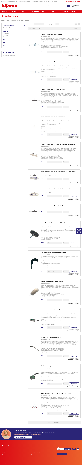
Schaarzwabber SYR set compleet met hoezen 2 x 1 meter (56, 393)
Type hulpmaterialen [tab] (8, 25)
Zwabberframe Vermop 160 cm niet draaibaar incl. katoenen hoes (58, 188)
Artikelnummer (44, 36)
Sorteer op (30, 24)
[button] (60, 55)
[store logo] (9, 6)
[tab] (12, 445)
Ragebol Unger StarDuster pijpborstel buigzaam (53, 252)
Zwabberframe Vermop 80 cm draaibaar (52, 61)
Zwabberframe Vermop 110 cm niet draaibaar (53, 89)
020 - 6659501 (36, 453)
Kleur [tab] (4, 42)
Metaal (7, 35)
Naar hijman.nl (62, 454)
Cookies (2, 463)
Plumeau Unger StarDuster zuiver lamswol (52, 281)
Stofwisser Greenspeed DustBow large (51, 337)
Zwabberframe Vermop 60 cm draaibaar (52, 34)
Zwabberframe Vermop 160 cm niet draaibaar (53, 116)
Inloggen (78, 1)
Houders (7, 28)
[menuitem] (4, 11)
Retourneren (5, 451)
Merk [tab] (4, 45)
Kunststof (8, 33)
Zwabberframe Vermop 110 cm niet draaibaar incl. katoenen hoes (58, 144)
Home (2, 20)
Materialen (7, 20)
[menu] (41, 11)
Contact (4, 454)
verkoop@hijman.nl (36, 454)
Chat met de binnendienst (21, 437)
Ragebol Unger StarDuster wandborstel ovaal (53, 223)
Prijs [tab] (4, 39)
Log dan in (77, 54)
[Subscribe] (67, 449)
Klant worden (74, 52)
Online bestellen (6, 447)
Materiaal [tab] (5, 31)
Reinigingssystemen (15, 20)
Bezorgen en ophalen (7, 449)
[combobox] (55, 6)
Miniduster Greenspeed (47, 366)
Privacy (6, 463)
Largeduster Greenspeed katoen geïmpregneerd (53, 310)
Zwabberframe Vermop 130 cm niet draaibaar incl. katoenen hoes (58, 171)
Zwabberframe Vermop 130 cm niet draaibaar (53, 206)
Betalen (4, 453)
